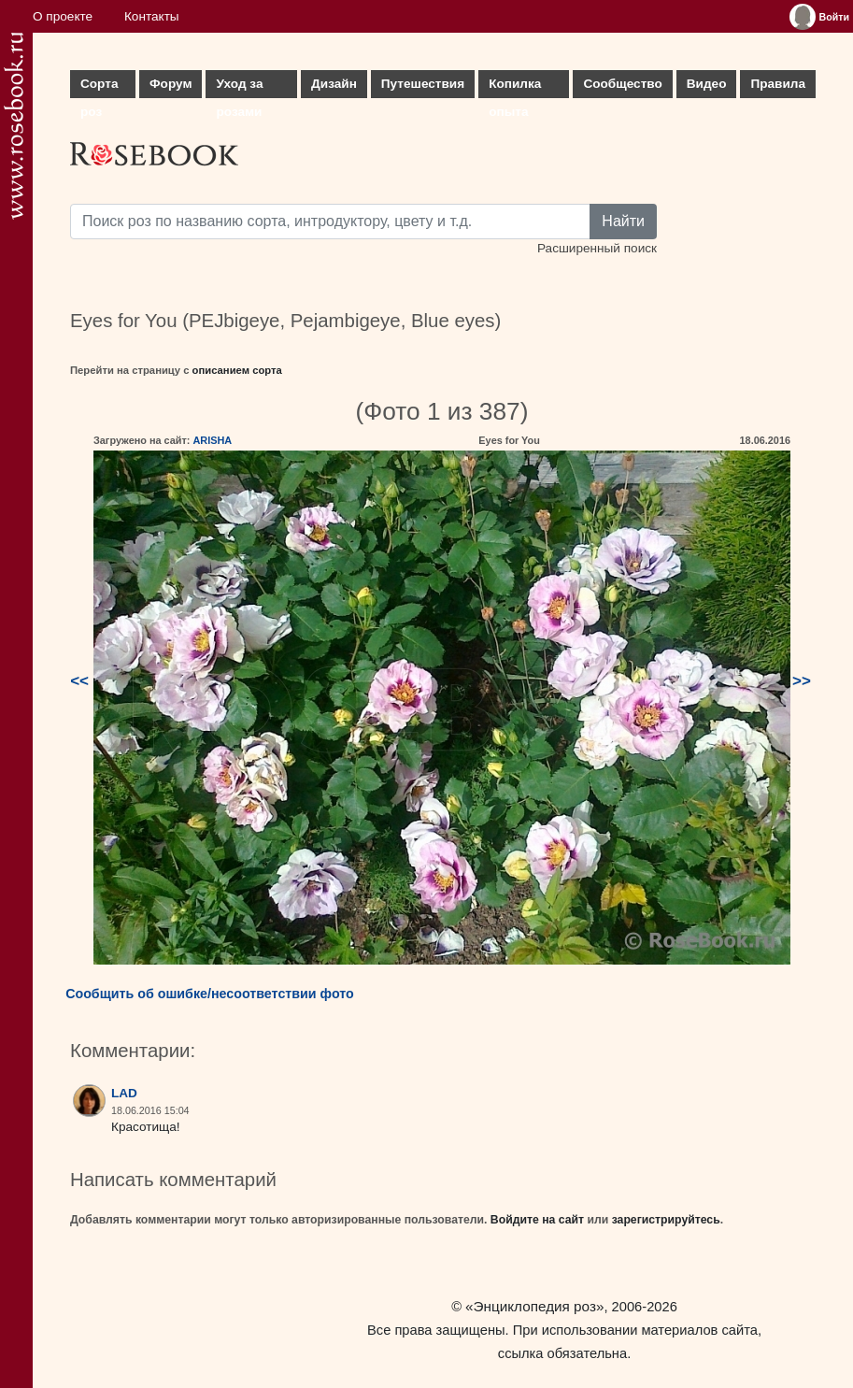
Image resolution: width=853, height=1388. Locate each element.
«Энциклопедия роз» (534, 1306)
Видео (707, 84)
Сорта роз (99, 87)
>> (801, 681)
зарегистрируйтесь (666, 1219)
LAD (124, 1093)
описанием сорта (237, 370)
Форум (170, 84)
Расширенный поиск (597, 248)
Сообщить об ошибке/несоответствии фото (209, 993)
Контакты (151, 16)
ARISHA (212, 440)
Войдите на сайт (537, 1219)
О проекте (62, 16)
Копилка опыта (515, 87)
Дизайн (334, 84)
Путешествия (422, 84)
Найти (623, 221)
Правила (777, 84)
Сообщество (622, 84)
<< (79, 681)
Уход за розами (239, 87)
